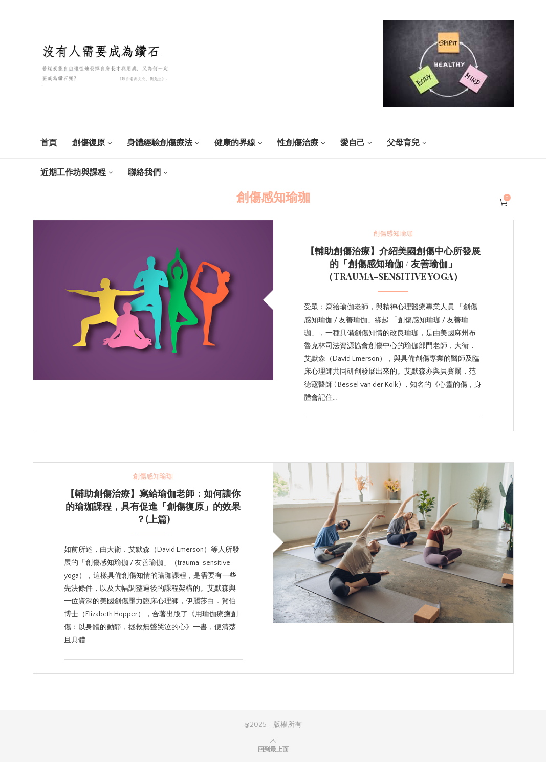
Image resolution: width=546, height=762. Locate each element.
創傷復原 (88, 142)
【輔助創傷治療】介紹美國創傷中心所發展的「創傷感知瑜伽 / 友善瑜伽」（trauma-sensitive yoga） (393, 263)
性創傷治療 (297, 142)
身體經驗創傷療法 (159, 142)
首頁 (48, 142)
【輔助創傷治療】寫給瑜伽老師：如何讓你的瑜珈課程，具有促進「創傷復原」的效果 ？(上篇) (153, 506)
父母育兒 (403, 142)
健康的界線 (234, 142)
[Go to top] (273, 749)
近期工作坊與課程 (73, 172)
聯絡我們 (144, 172)
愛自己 (352, 142)
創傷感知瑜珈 (393, 233)
